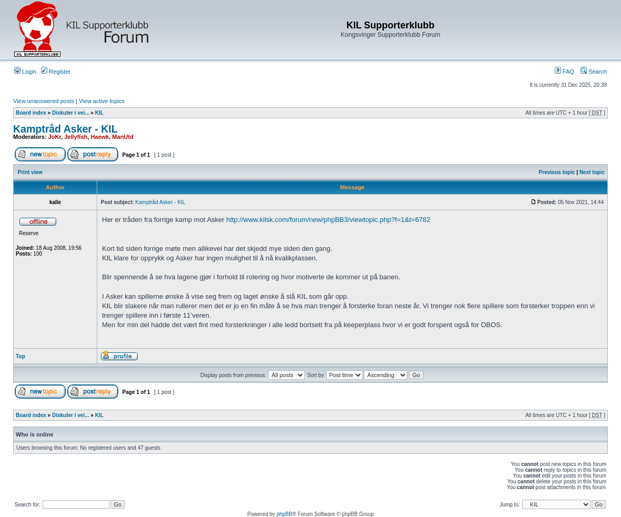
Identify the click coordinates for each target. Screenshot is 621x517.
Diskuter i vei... (70, 113)
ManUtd (122, 137)
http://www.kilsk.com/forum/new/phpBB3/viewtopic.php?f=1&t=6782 (328, 220)
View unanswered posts (43, 101)
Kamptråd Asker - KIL (65, 129)
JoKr (54, 137)
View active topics (102, 101)
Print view (30, 172)
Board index (31, 113)
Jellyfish (75, 137)
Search (594, 71)
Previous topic (557, 172)
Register (55, 71)
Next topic (592, 172)
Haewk (99, 137)
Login (25, 71)
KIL (99, 113)
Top (20, 356)
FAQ (564, 71)
